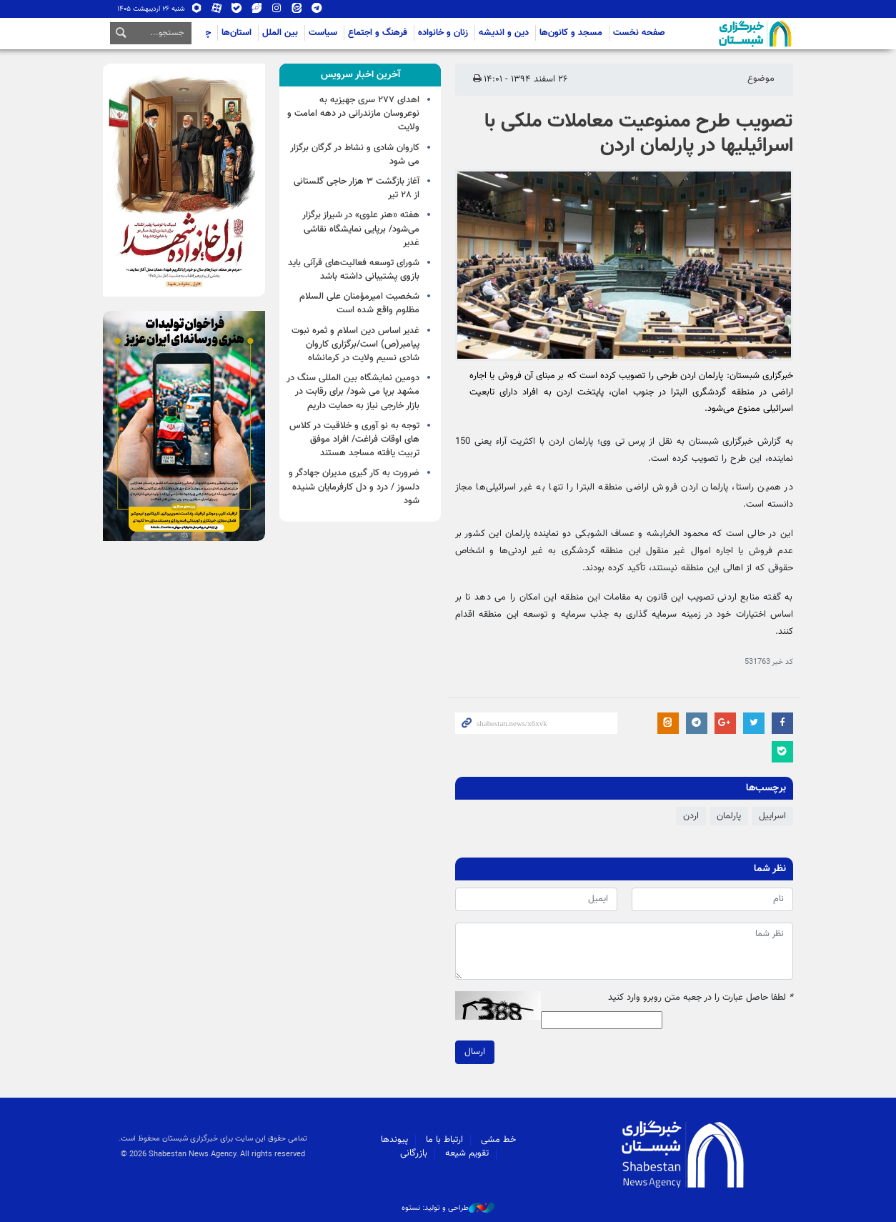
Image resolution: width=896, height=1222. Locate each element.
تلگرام (316, 9)
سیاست (323, 33)
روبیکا (196, 9)
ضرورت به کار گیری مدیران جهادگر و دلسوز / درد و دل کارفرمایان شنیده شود (354, 486)
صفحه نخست (639, 33)
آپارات (216, 9)
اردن (691, 816)
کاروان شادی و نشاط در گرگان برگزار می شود (354, 155)
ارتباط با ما (444, 1140)
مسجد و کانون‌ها (570, 33)
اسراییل (772, 816)
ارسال (474, 1052)
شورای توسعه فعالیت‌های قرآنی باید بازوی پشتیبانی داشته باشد (353, 270)
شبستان (714, 33)
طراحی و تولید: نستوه (448, 1208)
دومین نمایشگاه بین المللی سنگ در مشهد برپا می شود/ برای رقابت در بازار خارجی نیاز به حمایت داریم (353, 391)
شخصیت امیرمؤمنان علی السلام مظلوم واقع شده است (359, 303)
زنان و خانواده (443, 33)
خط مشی (498, 1140)
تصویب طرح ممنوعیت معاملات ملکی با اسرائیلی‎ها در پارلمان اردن (638, 134)
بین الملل (280, 33)
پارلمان (729, 816)
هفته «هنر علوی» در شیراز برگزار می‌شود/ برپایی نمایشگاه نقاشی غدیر (360, 228)
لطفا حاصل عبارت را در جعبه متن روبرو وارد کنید (700, 998)
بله (236, 9)
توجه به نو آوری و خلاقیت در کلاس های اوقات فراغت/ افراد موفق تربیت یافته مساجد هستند (354, 439)
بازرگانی (413, 1153)
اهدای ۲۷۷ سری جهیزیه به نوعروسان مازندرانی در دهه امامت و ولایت (353, 113)
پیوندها (394, 1140)
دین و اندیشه (504, 33)
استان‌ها (236, 33)
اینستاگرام (276, 9)
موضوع (761, 78)
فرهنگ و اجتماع (377, 33)
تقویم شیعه (467, 1153)
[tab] (360, 75)
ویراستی (256, 9)
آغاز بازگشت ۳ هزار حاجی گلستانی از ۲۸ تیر (356, 188)
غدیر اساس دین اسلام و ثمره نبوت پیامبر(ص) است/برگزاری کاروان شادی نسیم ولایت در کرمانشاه (355, 344)
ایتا (296, 9)
